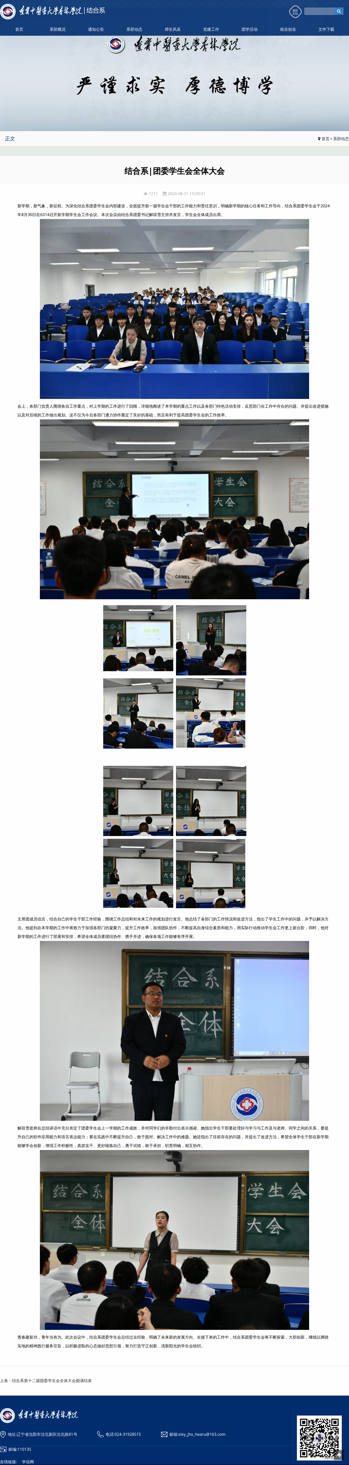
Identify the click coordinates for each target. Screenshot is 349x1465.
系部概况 (58, 29)
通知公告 (96, 29)
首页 (19, 29)
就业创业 (288, 29)
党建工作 (211, 29)
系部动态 (134, 29)
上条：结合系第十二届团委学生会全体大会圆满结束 (46, 1380)
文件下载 (326, 29)
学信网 (28, 1462)
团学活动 (250, 29)
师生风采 (173, 29)
